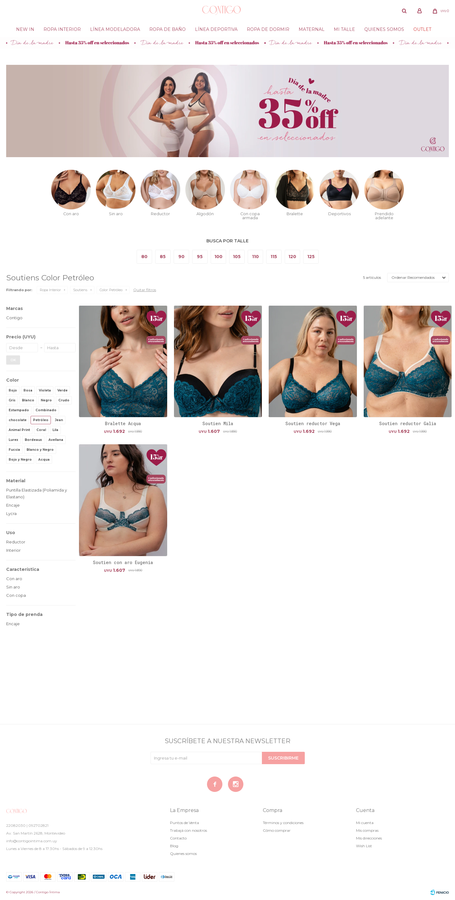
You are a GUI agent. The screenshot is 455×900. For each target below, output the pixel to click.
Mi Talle (344, 29)
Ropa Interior (62, 29)
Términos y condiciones (283, 822)
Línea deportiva (216, 29)
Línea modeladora (115, 29)
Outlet (422, 29)
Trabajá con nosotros (188, 830)
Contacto (178, 838)
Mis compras (367, 830)
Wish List (364, 845)
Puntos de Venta (184, 822)
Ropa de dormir (268, 29)
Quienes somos (384, 29)
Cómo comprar (277, 830)
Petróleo (111, 290)
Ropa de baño (167, 29)
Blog (174, 845)
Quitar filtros (144, 289)
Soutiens (80, 290)
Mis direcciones (369, 838)
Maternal (312, 29)
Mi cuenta (365, 822)
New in (25, 29)
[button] (404, 10)
